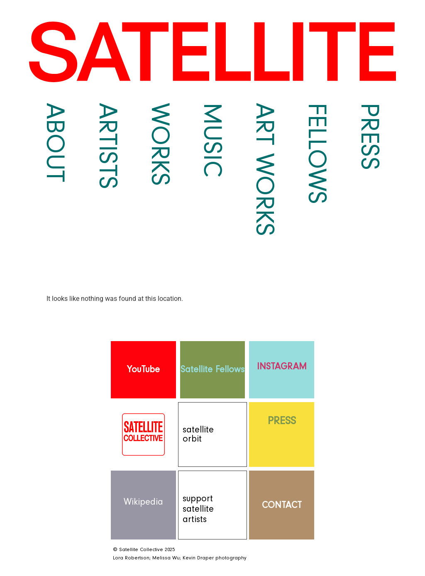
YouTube (143, 369)
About (55, 142)
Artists (108, 146)
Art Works (265, 169)
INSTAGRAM (282, 366)
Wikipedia (143, 502)
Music (212, 140)
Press (370, 136)
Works (160, 144)
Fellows (317, 153)
